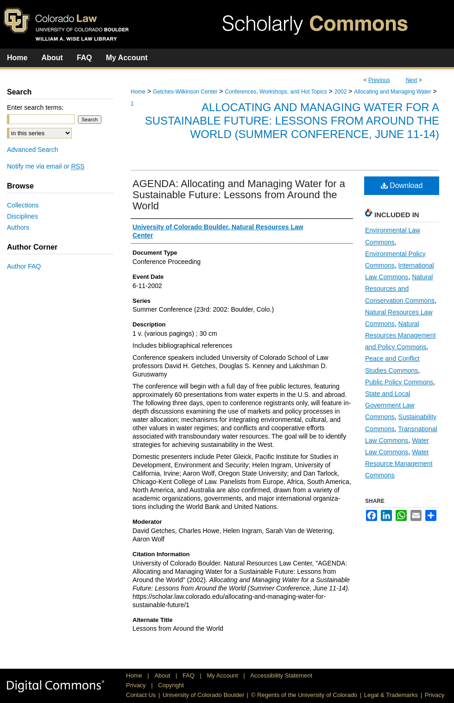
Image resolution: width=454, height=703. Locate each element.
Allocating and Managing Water (392, 91)
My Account (223, 675)
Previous (379, 80)
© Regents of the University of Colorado (304, 694)
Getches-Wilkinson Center (185, 91)
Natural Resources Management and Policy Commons (400, 335)
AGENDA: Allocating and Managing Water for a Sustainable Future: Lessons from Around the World (238, 195)
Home (138, 91)
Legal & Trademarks (391, 694)
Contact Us (141, 694)
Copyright (171, 685)
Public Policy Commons (399, 382)
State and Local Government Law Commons (390, 405)
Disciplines (22, 216)
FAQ (189, 675)
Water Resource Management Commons (399, 463)
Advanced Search (32, 149)
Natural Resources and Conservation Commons (400, 288)
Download (402, 185)
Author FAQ (24, 266)
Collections (22, 205)
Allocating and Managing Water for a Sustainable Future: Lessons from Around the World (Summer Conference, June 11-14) (292, 120)
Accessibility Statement (281, 675)
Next (411, 80)
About (163, 675)
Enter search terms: (35, 107)
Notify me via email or (45, 166)
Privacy (136, 685)
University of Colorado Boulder (203, 694)
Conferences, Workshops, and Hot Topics (276, 91)
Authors (18, 227)
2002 (340, 91)
